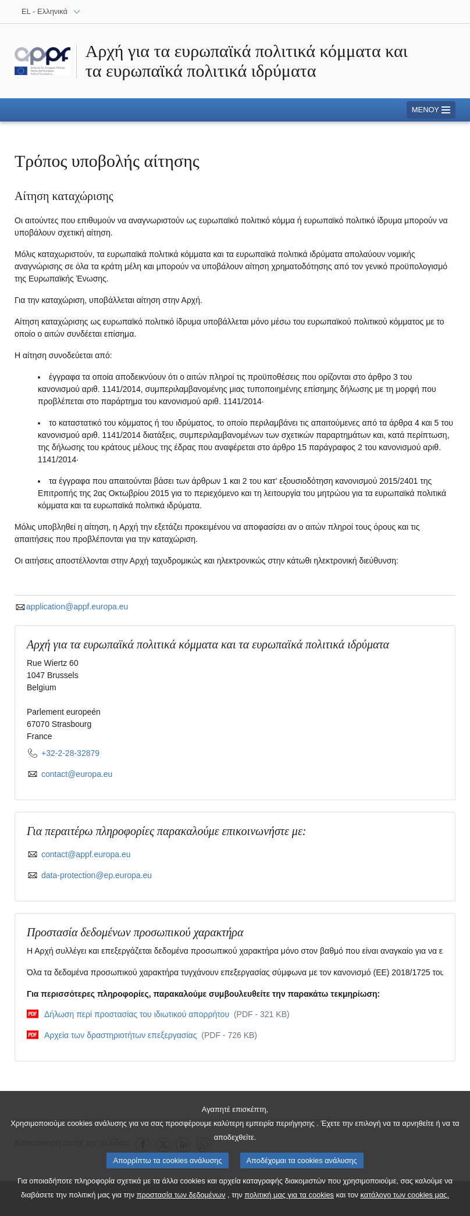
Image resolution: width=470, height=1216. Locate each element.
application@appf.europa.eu (71, 606)
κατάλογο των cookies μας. (405, 1202)
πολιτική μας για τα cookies (289, 1202)
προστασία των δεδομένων (181, 1202)
